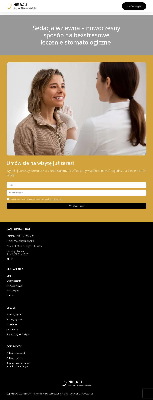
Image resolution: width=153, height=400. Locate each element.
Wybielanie (12, 324)
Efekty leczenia (14, 280)
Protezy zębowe (14, 319)
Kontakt (10, 295)
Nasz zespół (13, 290)
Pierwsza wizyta (14, 285)
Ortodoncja (12, 329)
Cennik (10, 275)
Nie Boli (28, 393)
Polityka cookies (14, 358)
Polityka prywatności (16, 353)
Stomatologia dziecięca (18, 334)
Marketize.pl (87, 393)
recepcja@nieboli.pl (24, 241)
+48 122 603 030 (25, 235)
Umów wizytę (134, 6)
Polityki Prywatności (54, 199)
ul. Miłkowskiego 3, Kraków (28, 246)
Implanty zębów (14, 314)
